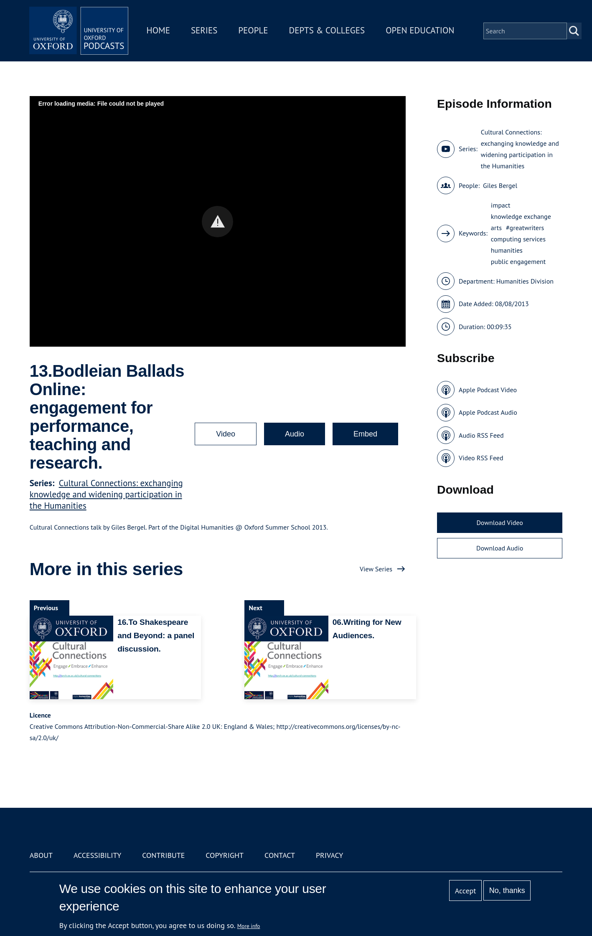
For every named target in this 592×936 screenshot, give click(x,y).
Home (158, 30)
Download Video (499, 522)
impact (501, 205)
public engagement (518, 261)
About (41, 855)
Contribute (163, 855)
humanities (507, 250)
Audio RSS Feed (481, 435)
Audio (294, 434)
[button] (217, 221)
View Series (376, 569)
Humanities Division (525, 281)
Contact (279, 855)
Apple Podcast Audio (488, 412)
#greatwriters (525, 227)
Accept (465, 890)
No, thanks (507, 890)
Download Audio (499, 548)
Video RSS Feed (481, 458)
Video (225, 434)
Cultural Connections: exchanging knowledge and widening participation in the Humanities (106, 494)
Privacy (329, 855)
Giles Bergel (500, 185)
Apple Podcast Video (488, 390)
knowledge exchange (521, 216)
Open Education (420, 30)
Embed (365, 434)
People (254, 30)
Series (204, 30)
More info (248, 926)
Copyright (225, 855)
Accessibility (97, 855)
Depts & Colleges (328, 30)
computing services (518, 239)
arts (496, 227)
